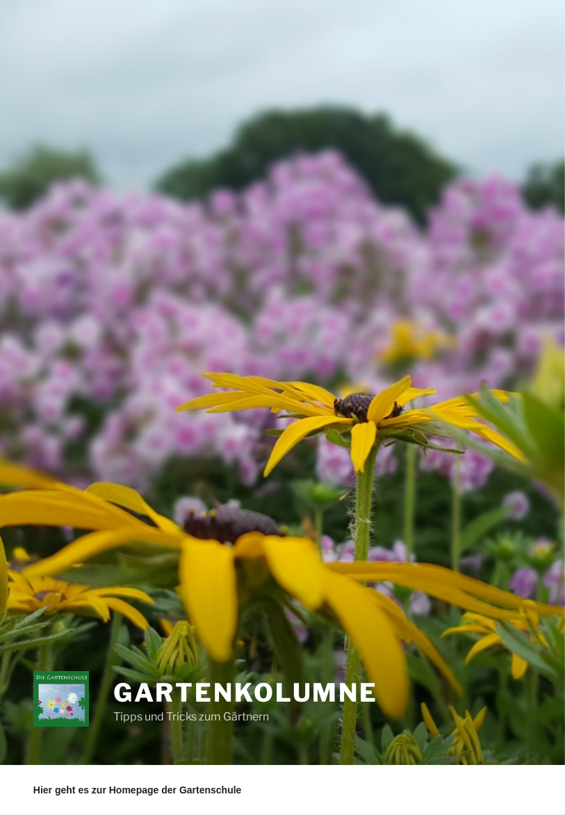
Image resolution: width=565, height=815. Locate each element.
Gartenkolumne (245, 692)
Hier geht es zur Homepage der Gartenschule (137, 790)
